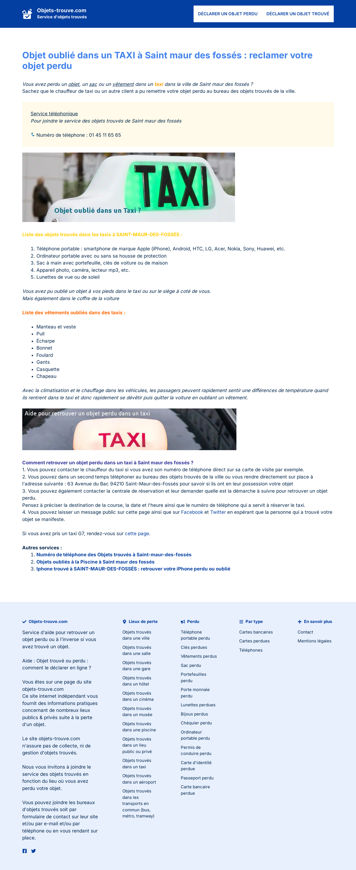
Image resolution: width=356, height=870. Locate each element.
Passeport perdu (197, 778)
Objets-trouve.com (61, 10)
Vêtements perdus (199, 656)
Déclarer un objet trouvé (297, 13)
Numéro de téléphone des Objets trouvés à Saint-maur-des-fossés (114, 554)
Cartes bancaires (256, 632)
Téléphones (251, 650)
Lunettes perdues (198, 704)
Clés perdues (194, 647)
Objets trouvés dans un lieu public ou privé (137, 745)
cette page (137, 533)
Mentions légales (315, 641)
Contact (305, 632)
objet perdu (35, 639)
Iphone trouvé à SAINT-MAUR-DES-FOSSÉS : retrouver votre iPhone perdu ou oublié (133, 569)
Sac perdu (191, 665)
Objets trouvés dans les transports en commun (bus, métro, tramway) (138, 803)
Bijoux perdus (194, 714)
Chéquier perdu (196, 723)
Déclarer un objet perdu (228, 13)
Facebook (192, 512)
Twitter (218, 512)
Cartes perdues (254, 641)
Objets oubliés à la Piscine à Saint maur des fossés (95, 562)
